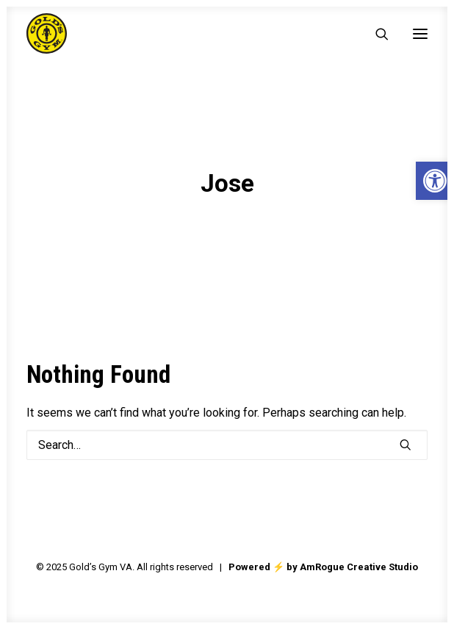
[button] (420, 33)
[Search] (375, 33)
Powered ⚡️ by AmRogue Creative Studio (323, 566)
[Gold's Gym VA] (46, 33)
